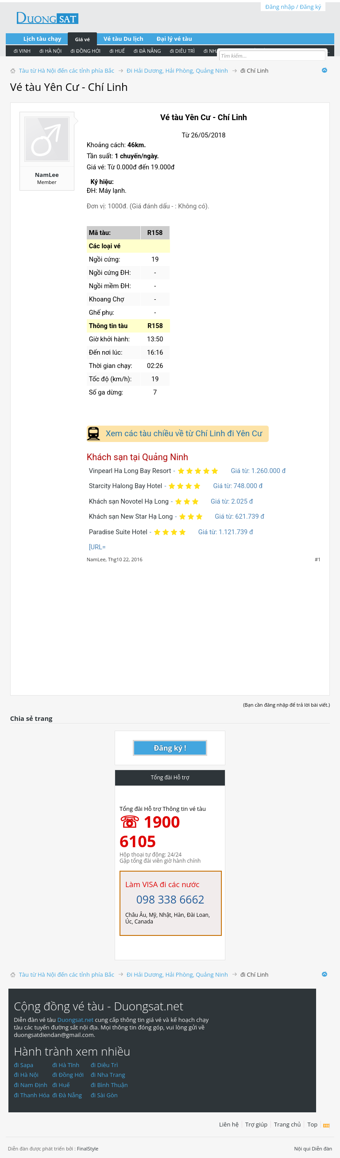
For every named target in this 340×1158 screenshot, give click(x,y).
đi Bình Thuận (109, 1085)
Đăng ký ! (170, 748)
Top (312, 1124)
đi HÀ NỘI (50, 50)
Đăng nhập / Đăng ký (293, 7)
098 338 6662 (170, 899)
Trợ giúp (256, 1124)
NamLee (47, 175)
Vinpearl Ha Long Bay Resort (130, 471)
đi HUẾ (117, 50)
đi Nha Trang (108, 1075)
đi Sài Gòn (104, 1095)
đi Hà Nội (26, 1075)
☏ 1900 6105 (150, 831)
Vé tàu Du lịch (123, 39)
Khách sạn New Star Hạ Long (131, 516)
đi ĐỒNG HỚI (85, 50)
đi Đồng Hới (68, 1075)
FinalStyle (88, 1148)
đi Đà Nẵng (67, 1095)
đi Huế (61, 1085)
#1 (318, 559)
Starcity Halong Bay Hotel (125, 486)
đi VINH (22, 50)
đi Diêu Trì (104, 1065)
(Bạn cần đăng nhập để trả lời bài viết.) (286, 704)
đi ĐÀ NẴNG (147, 50)
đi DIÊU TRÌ (182, 50)
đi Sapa (23, 1065)
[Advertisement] (170, 624)
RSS (326, 1126)
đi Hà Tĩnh (65, 1065)
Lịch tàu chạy (42, 39)
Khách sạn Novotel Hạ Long (129, 501)
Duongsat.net (76, 1020)
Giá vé (82, 39)
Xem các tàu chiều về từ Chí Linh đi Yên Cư (184, 433)
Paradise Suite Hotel (118, 532)
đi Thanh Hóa (32, 1095)
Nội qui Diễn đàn (313, 1148)
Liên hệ (229, 1124)
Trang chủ (287, 1124)
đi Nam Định (30, 1085)
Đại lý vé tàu (174, 39)
